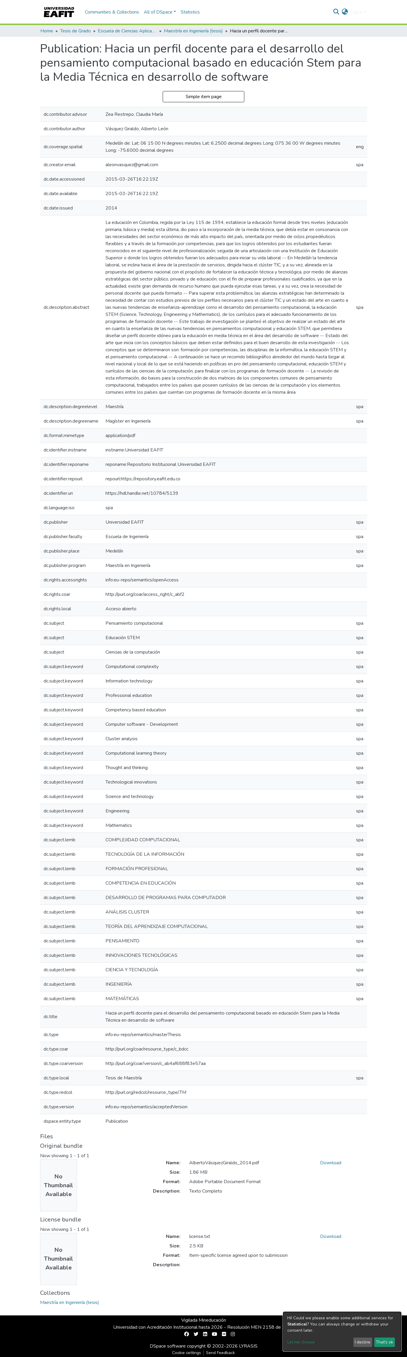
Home (46, 31)
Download (330, 1163)
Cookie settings (186, 1353)
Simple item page (204, 96)
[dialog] (342, 1331)
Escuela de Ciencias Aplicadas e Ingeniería (127, 31)
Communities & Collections (112, 12)
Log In (356, 12)
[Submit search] (336, 12)
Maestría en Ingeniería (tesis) (193, 31)
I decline (362, 1342)
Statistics (190, 12)
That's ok (384, 1342)
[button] (344, 12)
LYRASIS (248, 1346)
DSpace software (168, 1346)
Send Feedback (220, 1353)
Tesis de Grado (75, 31)
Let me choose (301, 1342)
